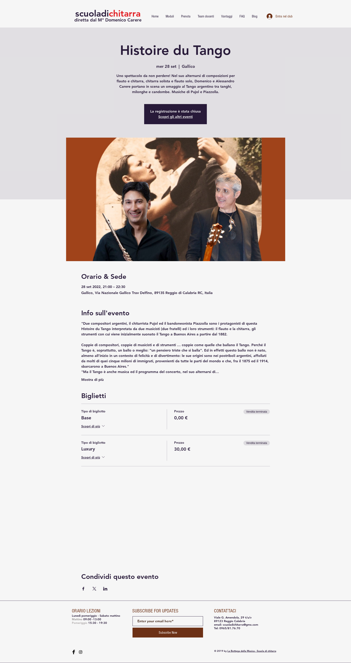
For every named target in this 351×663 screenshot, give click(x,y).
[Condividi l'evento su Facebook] (83, 589)
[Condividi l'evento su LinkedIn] (105, 589)
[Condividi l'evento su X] (94, 589)
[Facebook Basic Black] (73, 652)
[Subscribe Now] (168, 632)
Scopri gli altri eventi (175, 117)
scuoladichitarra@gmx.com (240, 624)
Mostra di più (92, 379)
